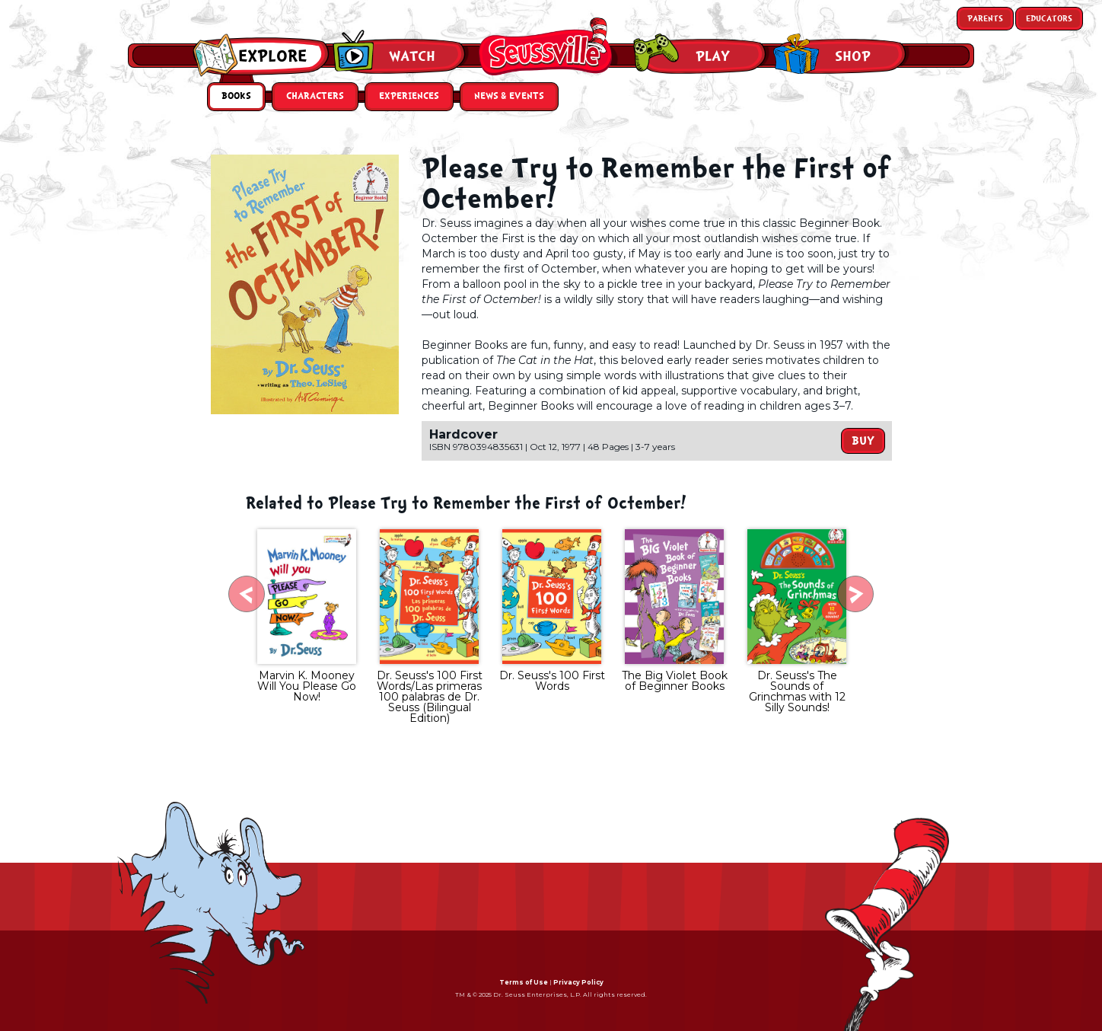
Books (236, 96)
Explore (272, 56)
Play (713, 56)
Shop (853, 56)
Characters (315, 96)
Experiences (409, 96)
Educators (1049, 18)
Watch (412, 56)
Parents (985, 18)
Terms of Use (523, 982)
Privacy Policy (578, 982)
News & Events (509, 96)
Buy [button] (863, 441)
